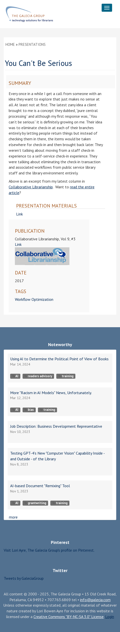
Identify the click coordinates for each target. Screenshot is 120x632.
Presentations (32, 44)
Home (10, 44)
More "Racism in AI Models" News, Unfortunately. (51, 392)
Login (109, 616)
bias (29, 410)
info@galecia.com (95, 599)
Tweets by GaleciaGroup (24, 578)
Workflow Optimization (34, 299)
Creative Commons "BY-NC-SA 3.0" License (68, 616)
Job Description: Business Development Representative (56, 426)
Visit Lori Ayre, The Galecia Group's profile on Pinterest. (49, 550)
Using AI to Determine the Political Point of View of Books (59, 358)
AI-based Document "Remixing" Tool (40, 485)
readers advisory (38, 376)
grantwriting (35, 503)
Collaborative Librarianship (31, 186)
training (65, 376)
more (13, 517)
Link (19, 213)
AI (15, 376)
